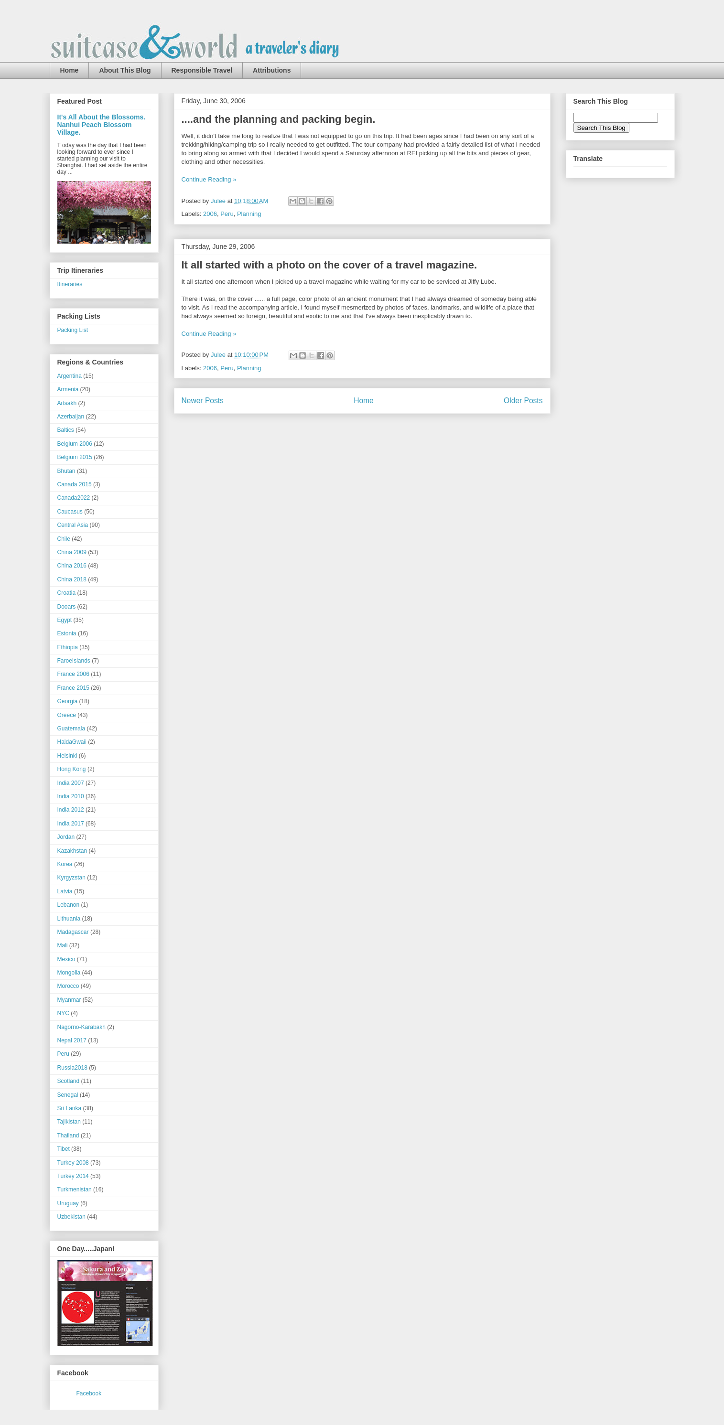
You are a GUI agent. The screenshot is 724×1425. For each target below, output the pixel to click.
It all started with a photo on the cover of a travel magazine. (329, 265)
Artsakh (67, 403)
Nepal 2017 (71, 1040)
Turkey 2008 (73, 1162)
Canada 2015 (74, 484)
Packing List (72, 330)
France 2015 (73, 688)
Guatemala (71, 728)
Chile (63, 539)
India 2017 (70, 823)
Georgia (67, 701)
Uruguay (68, 1203)
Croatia (66, 592)
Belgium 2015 (74, 457)
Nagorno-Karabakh (81, 1027)
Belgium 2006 (74, 443)
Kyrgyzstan (71, 877)
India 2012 (70, 809)
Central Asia (72, 525)
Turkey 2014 (73, 1176)
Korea (65, 864)
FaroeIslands (73, 660)
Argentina (69, 376)
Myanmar (69, 999)
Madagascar (73, 932)
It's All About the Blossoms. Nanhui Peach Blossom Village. (101, 124)
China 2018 (71, 579)
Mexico (66, 959)
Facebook (89, 1393)
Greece (66, 715)
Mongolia (69, 972)
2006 (210, 213)
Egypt (64, 620)
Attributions (272, 70)
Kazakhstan (72, 850)
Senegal (67, 1095)
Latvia (65, 891)
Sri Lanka (69, 1108)
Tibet (63, 1149)
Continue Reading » (209, 179)
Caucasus (70, 511)
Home (69, 70)
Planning (249, 213)
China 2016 (71, 565)
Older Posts (523, 400)
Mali (62, 945)
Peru (226, 213)
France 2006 (73, 674)
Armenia (68, 389)
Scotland (68, 1081)
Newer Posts (203, 400)
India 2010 (70, 796)
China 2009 (71, 552)
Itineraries (70, 284)
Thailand (68, 1135)
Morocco (68, 986)
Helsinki (67, 755)
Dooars (66, 606)
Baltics (65, 430)
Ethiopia (67, 647)
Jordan (66, 837)
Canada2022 (73, 497)
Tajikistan (69, 1121)
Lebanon (68, 904)
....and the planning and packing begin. (279, 119)
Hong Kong (71, 769)
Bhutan (66, 471)
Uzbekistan (71, 1216)
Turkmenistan (74, 1189)
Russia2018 (72, 1067)
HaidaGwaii (71, 742)
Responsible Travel (202, 70)
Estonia (66, 633)
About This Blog (125, 70)
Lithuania (69, 918)
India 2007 (70, 783)
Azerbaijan (71, 416)
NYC (63, 1013)
